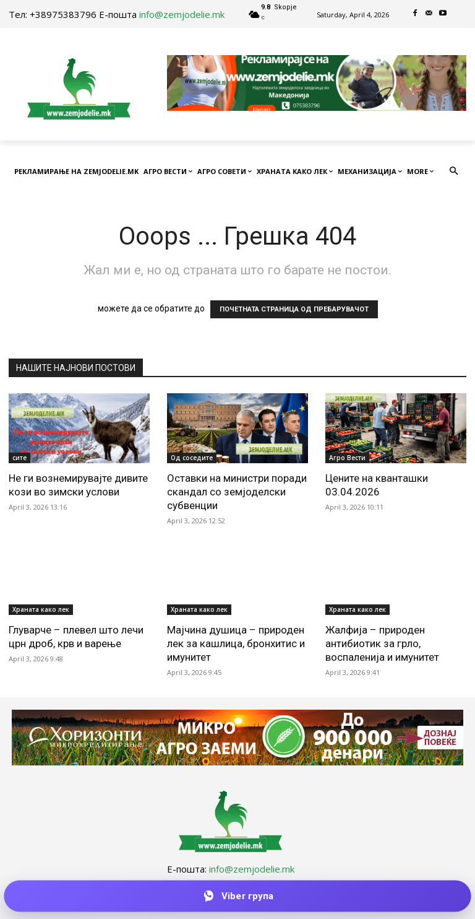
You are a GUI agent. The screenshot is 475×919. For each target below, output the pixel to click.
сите (19, 457)
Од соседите (192, 457)
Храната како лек (40, 609)
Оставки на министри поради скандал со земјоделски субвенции (237, 492)
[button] (454, 172)
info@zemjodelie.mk (182, 14)
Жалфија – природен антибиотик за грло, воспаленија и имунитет (382, 643)
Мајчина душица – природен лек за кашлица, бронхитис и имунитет (236, 643)
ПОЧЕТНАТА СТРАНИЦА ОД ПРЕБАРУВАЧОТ (294, 309)
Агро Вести (347, 457)
